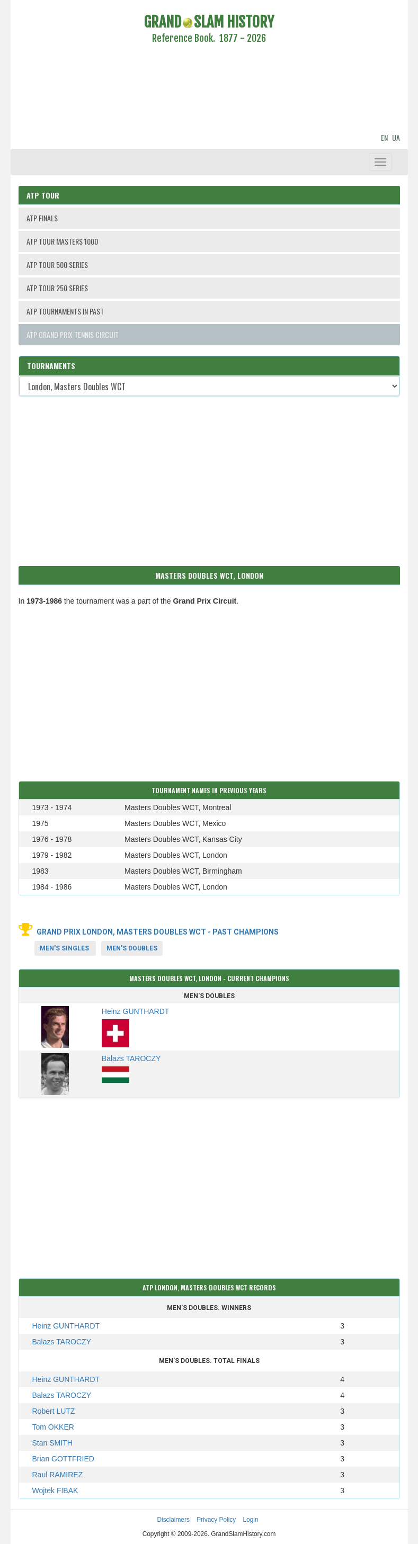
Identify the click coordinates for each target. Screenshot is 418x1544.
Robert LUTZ (53, 1411)
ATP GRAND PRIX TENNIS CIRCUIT (72, 334)
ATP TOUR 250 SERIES (57, 287)
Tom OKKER (53, 1427)
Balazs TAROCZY (62, 1341)
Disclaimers (173, 1519)
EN (384, 137)
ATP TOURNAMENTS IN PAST (65, 311)
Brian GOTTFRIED (63, 1459)
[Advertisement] (209, 90)
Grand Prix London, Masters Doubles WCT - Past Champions (158, 932)
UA (396, 137)
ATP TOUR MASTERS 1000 (62, 241)
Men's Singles (64, 948)
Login (251, 1519)
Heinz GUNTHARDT (66, 1326)
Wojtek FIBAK (55, 1490)
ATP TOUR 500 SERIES (57, 264)
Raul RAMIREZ (57, 1474)
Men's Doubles (131, 948)
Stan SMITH (52, 1443)
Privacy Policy (216, 1519)
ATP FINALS (42, 217)
